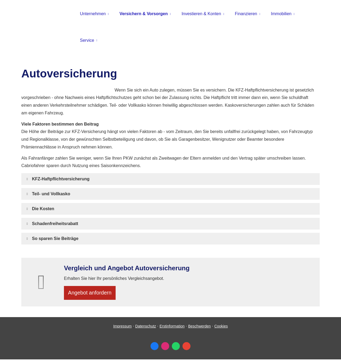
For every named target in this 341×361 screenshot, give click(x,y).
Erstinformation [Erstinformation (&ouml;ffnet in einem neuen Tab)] (172, 328)
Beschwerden (199, 328)
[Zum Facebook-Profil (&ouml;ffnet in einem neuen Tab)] (155, 348)
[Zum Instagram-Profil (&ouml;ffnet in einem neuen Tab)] (165, 348)
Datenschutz (145, 328)
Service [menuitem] (87, 40)
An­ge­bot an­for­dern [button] (91, 293)
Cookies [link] (221, 328)
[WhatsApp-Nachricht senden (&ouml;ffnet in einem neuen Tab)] (176, 348)
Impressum (122, 328)
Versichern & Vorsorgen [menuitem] (144, 13)
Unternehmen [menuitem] (93, 13)
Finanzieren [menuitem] (246, 13)
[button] (61, 179)
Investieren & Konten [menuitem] (201, 13)
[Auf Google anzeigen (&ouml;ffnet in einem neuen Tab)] (186, 348)
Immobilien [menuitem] (281, 13)
